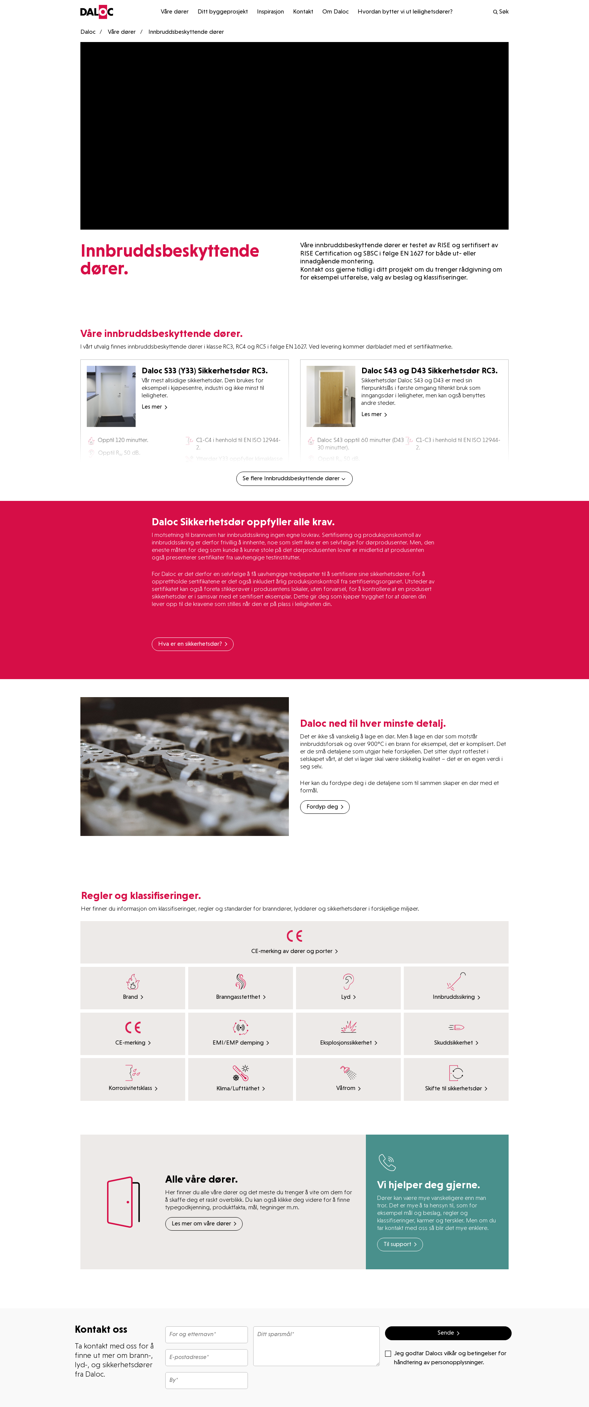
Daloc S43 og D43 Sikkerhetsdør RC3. (429, 370)
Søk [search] (500, 12)
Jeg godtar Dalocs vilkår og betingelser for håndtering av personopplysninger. (445, 1357)
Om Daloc (335, 12)
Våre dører (175, 12)
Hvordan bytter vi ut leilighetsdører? (405, 12)
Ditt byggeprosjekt (223, 12)
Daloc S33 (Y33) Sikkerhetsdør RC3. (205, 370)
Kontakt (303, 12)
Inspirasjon (270, 12)
